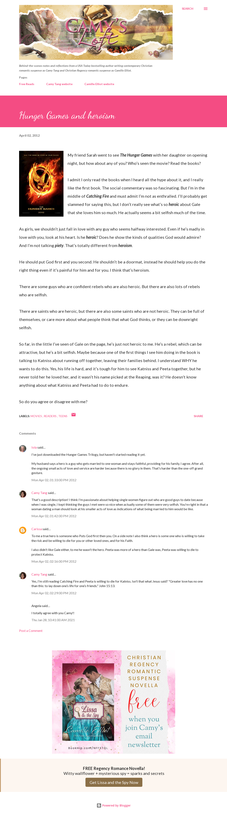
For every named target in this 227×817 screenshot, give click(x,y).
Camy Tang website (59, 84)
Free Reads (26, 84)
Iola (34, 447)
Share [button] (198, 416)
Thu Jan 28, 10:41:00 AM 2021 (53, 620)
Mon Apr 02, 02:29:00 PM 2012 (53, 593)
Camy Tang (39, 493)
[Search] (187, 8)
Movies (37, 416)
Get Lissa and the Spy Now (114, 782)
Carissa (36, 529)
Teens (62, 416)
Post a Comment (31, 630)
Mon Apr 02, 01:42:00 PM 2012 (53, 516)
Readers (50, 416)
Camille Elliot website (99, 84)
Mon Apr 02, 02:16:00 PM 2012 (53, 561)
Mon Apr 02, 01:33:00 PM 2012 (53, 480)
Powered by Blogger (114, 805)
